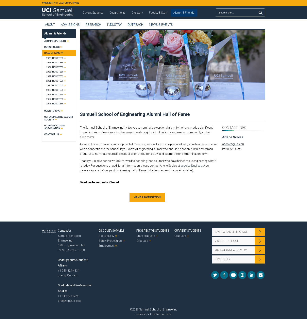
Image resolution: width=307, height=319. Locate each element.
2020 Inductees (54, 85)
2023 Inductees (54, 72)
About (50, 25)
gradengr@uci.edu (69, 300)
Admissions (70, 25)
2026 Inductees (54, 58)
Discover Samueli (111, 230)
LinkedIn (251, 275)
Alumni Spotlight (55, 41)
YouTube (233, 275)
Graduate (142, 240)
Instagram (242, 275)
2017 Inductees (54, 99)
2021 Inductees (54, 81)
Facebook (224, 275)
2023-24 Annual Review (231, 250)
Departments (118, 12)
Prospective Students (152, 230)
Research (93, 25)
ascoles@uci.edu (191, 165)
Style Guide (223, 259)
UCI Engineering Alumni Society (58, 118)
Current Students (93, 12)
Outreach (135, 25)
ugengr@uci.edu (68, 275)
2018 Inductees (54, 94)
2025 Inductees (54, 62)
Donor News (52, 47)
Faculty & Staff (158, 12)
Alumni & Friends (183, 12)
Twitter (215, 275)
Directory (137, 12)
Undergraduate (145, 235)
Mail (260, 275)
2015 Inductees (54, 103)
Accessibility (106, 235)
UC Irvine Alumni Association (54, 127)
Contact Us (51, 134)
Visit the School (227, 241)
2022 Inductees (54, 76)
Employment (106, 245)
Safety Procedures (110, 240)
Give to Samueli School (231, 231)
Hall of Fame (52, 53)
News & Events (161, 25)
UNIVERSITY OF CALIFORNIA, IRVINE (60, 3)
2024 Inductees (54, 67)
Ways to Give (52, 111)
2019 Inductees (54, 90)
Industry (114, 25)
